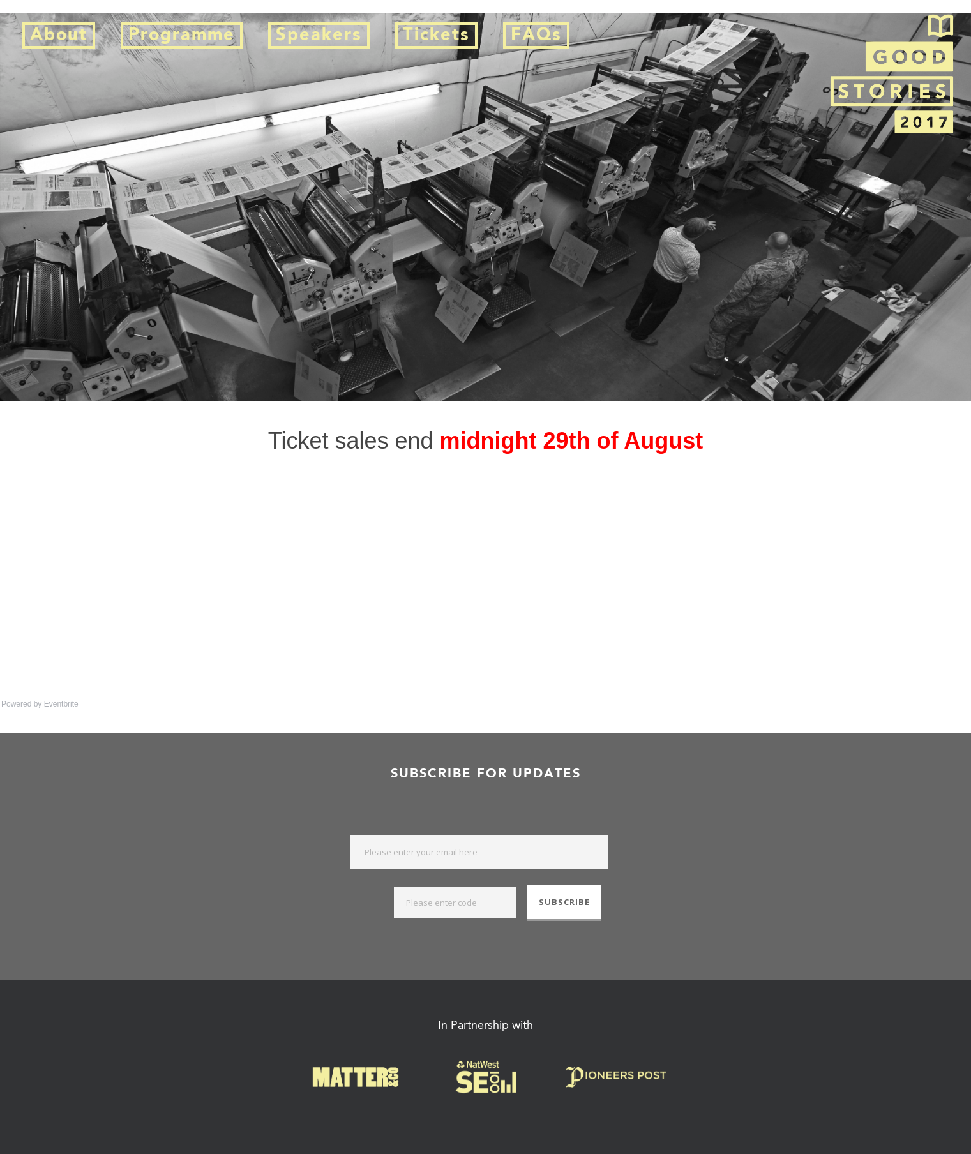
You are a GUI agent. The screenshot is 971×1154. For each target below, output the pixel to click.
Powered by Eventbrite (40, 704)
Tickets (436, 35)
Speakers (319, 35)
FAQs (536, 35)
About (58, 35)
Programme (181, 35)
